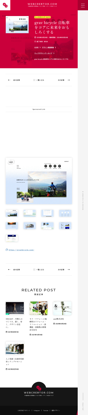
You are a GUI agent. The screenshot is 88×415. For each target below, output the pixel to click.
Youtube (45, 410)
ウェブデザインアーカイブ (42, 17)
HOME (36, 47)
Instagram (37, 410)
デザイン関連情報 (48, 47)
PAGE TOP (83, 400)
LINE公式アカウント (24, 410)
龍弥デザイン (56, 410)
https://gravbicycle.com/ (21, 249)
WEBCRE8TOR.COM (42, 5)
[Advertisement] (39, 130)
